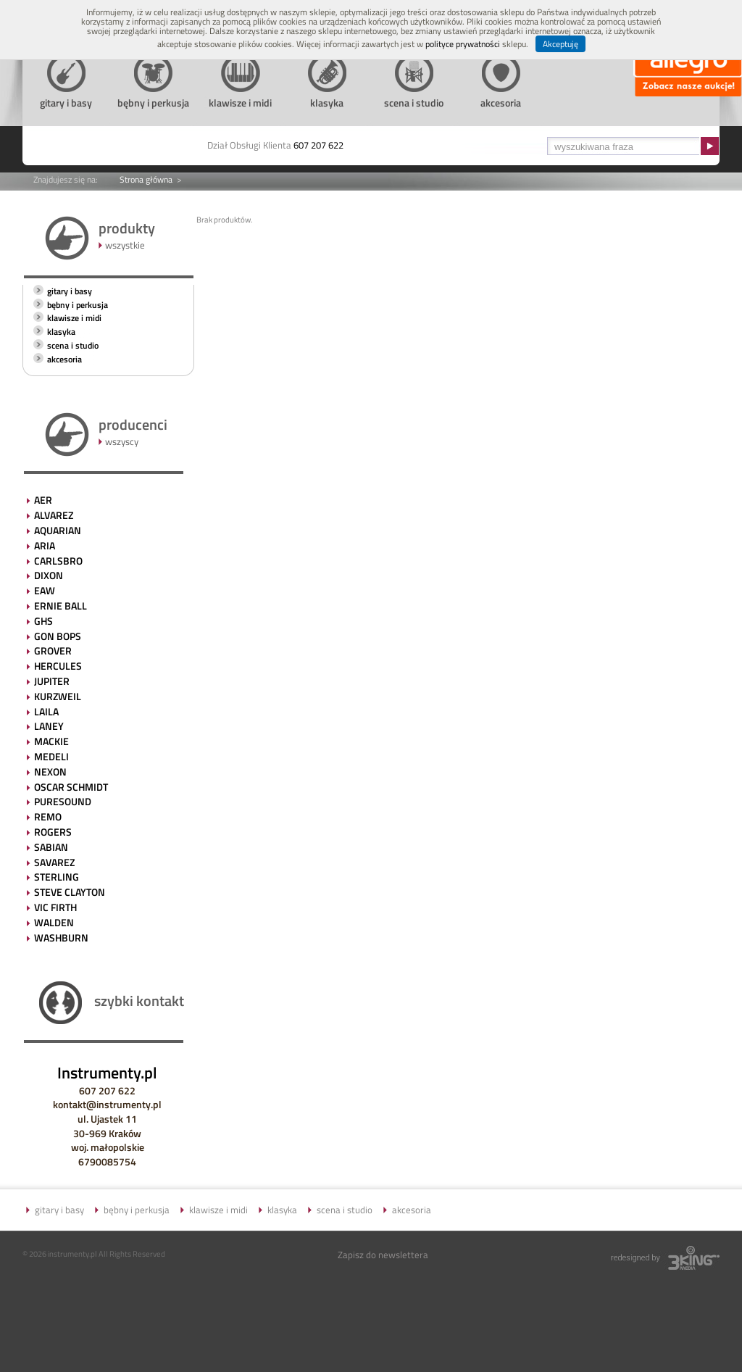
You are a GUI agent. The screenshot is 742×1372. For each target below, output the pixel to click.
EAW (44, 590)
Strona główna (146, 179)
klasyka (61, 331)
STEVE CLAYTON (69, 891)
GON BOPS (57, 636)
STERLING (56, 876)
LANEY (49, 725)
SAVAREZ (54, 862)
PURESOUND (62, 801)
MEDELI (51, 756)
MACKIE (51, 741)
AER (43, 499)
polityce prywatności (462, 44)
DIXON (48, 575)
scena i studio (73, 345)
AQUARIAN (57, 530)
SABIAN (51, 847)
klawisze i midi (74, 318)
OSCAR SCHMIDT (71, 786)
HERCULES (58, 665)
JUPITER (52, 681)
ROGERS (53, 831)
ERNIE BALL (60, 605)
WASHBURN (61, 937)
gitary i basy (69, 291)
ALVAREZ (53, 515)
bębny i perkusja (77, 305)
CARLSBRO (58, 560)
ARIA (44, 545)
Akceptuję (560, 44)
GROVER (53, 650)
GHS (43, 620)
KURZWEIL (57, 696)
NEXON (50, 771)
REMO (48, 816)
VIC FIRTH (55, 907)
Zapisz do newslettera (383, 1254)
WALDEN (54, 922)
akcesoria (64, 359)
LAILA (46, 711)
